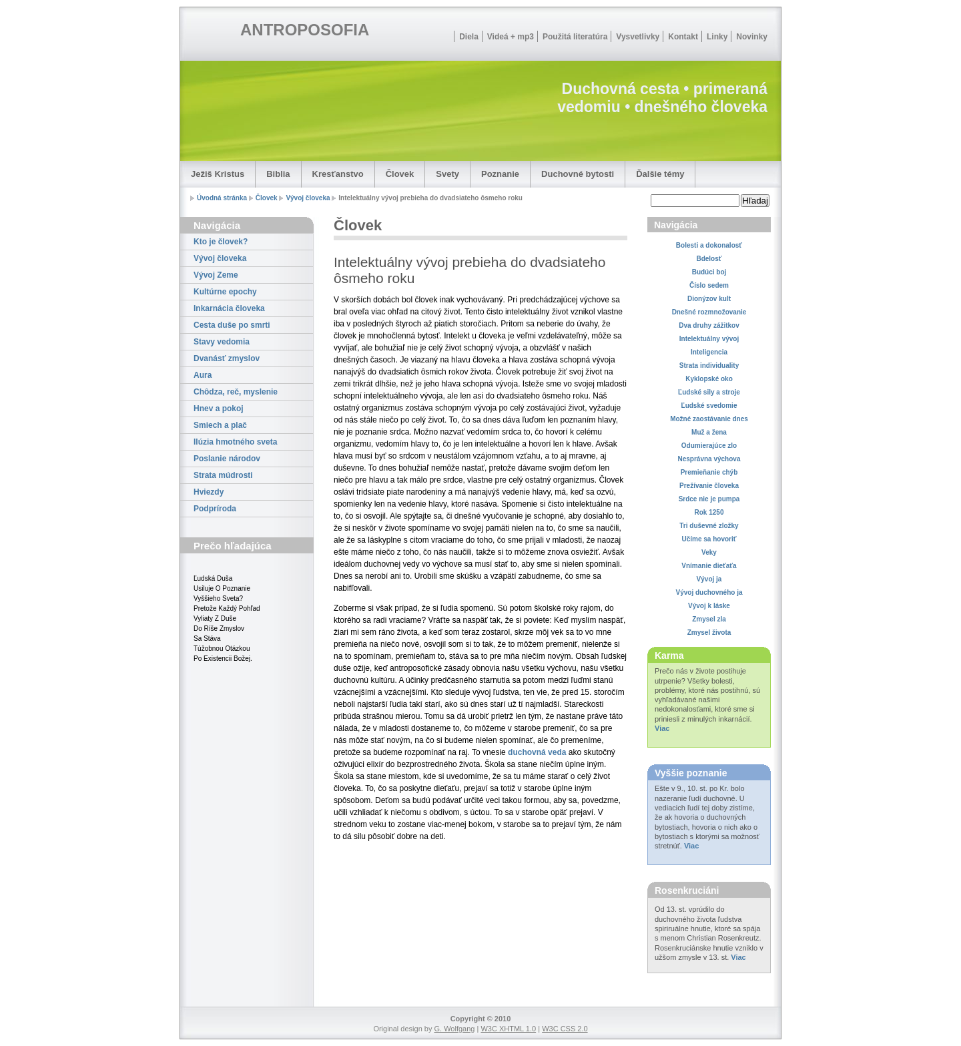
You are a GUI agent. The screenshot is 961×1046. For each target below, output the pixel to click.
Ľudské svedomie (709, 405)
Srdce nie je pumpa (709, 499)
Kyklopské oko (709, 378)
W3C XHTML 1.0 (508, 1029)
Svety (447, 174)
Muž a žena (709, 432)
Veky (709, 552)
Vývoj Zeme (216, 275)
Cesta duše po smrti (232, 325)
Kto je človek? (221, 241)
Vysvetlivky (637, 36)
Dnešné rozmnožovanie (709, 312)
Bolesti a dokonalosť (709, 245)
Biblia (278, 174)
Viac (662, 728)
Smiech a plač (220, 425)
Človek (400, 174)
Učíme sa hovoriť (708, 539)
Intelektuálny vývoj (709, 338)
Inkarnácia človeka (229, 308)
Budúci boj (709, 272)
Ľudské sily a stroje (709, 392)
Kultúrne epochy (225, 291)
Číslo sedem (709, 285)
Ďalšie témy (660, 174)
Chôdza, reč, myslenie (236, 392)
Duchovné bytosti (577, 174)
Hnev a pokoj (219, 408)
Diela (468, 36)
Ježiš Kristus (217, 174)
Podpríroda (215, 508)
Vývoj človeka (308, 198)
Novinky (751, 36)
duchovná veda (537, 752)
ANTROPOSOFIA (304, 30)
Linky (717, 36)
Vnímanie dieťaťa (708, 565)
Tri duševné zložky (708, 525)
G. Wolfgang (454, 1029)
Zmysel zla (709, 619)
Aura (203, 375)
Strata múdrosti (223, 475)
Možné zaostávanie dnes (709, 419)
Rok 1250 (709, 512)
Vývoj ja (709, 579)
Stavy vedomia (222, 341)
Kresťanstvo (338, 174)
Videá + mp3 (510, 36)
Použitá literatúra (575, 36)
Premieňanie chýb (709, 472)
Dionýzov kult (709, 298)
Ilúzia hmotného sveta (235, 442)
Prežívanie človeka (709, 485)
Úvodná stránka (222, 198)
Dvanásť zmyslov (227, 358)
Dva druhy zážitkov (709, 325)
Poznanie (500, 174)
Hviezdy (209, 492)
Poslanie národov (227, 458)
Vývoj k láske (709, 605)
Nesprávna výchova (709, 459)
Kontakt (683, 36)
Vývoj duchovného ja (708, 592)
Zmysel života (709, 632)
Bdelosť (708, 258)
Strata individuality (709, 365)
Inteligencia (709, 352)
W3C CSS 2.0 (564, 1029)
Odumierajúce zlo (709, 445)
